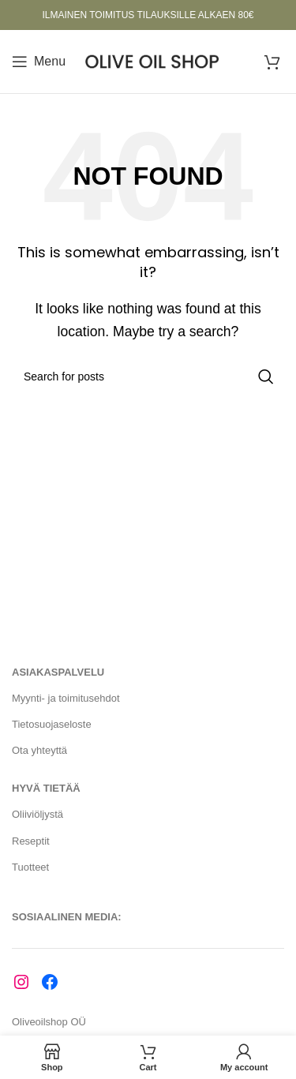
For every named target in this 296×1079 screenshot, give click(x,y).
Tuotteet (30, 867)
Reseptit (31, 841)
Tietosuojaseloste (52, 724)
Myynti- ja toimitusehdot (66, 698)
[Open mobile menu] (38, 61)
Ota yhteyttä (39, 750)
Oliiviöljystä (37, 814)
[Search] (148, 376)
